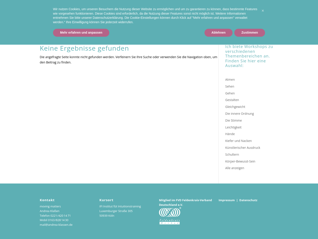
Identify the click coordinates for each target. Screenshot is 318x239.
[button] (262, 204)
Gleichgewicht (235, 107)
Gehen (230, 93)
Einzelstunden (248, 16)
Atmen (230, 79)
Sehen (229, 86)
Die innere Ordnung (239, 113)
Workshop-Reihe (278, 16)
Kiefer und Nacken (238, 141)
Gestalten (232, 100)
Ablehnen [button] (219, 227)
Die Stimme (233, 120)
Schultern (232, 154)
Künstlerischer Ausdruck (242, 147)
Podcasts (304, 16)
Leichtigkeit (233, 127)
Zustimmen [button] (249, 227)
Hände (230, 134)
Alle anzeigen (234, 168)
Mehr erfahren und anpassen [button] (81, 227)
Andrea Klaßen (205, 16)
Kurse (227, 16)
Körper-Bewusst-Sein (240, 161)
